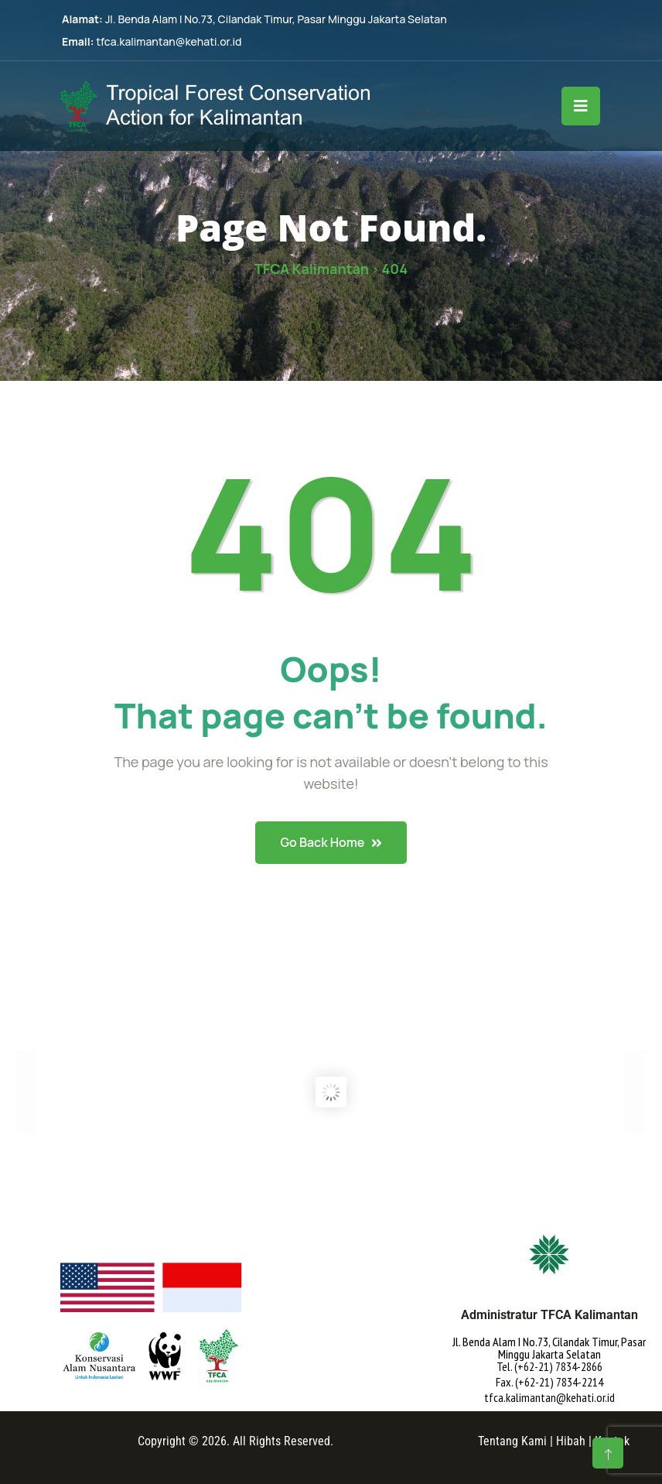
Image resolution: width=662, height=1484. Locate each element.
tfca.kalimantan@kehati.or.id (168, 41)
